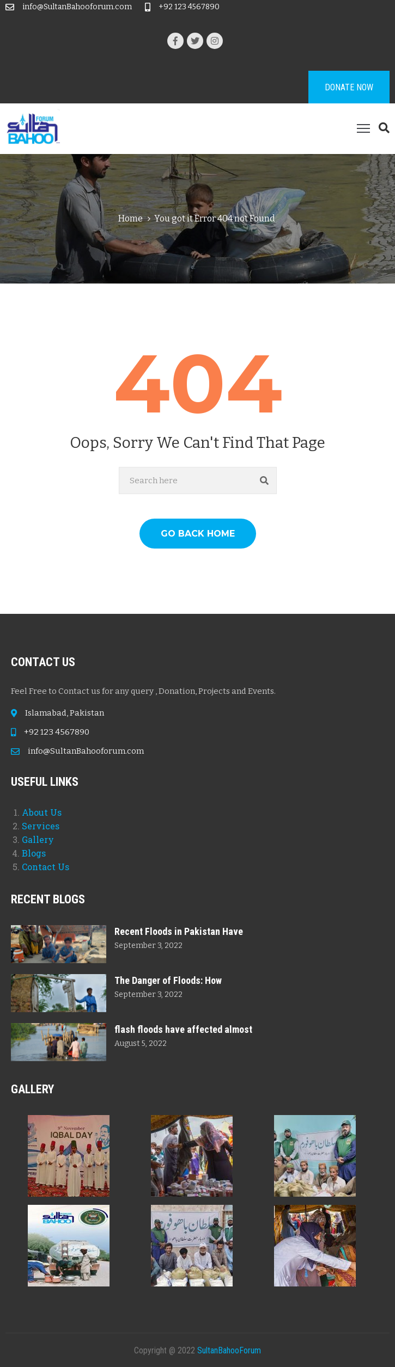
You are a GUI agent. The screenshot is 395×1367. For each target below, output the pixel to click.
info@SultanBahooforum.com (77, 6)
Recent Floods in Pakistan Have (178, 931)
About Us (42, 812)
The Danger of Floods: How (168, 980)
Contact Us (45, 866)
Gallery (38, 839)
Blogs (34, 853)
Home (130, 218)
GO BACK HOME (198, 533)
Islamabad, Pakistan (64, 713)
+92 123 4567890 (189, 6)
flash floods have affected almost (183, 1029)
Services (40, 826)
